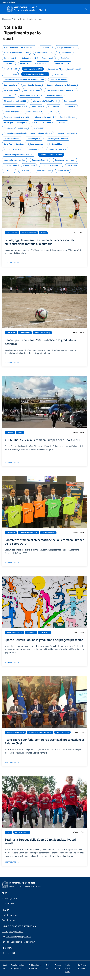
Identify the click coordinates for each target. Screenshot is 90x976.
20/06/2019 (78, 732)
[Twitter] (9, 953)
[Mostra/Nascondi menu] (4, 9)
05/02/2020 (78, 332)
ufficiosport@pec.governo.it (18, 936)
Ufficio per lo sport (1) (42, 332)
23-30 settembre (48, 532)
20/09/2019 (78, 532)
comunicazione (12, 232)
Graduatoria (11, 332)
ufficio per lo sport (21, 832)
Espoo (20, 432)
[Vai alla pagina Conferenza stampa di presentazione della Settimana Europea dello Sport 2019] (12, 562)
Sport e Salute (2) (62, 732)
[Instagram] (14, 953)
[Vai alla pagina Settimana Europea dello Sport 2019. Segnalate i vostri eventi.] (12, 862)
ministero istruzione (29, 232)
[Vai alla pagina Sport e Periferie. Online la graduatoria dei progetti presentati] (12, 662)
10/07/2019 (78, 632)
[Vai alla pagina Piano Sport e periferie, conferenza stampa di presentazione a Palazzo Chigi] (12, 762)
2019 (8, 832)
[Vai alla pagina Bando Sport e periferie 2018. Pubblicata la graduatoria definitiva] (12, 362)
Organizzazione (8, 920)
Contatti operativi (9, 915)
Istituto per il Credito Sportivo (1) (40, 732)
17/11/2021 (78, 232)
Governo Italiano (8, 2)
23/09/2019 (78, 432)
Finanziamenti (25, 332)
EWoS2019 (11, 532)
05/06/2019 (78, 832)
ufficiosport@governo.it (12, 931)
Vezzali (43, 232)
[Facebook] (4, 953)
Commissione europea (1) (28, 532)
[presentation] (86, 9)
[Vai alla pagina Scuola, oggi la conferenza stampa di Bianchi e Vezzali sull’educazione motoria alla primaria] (12, 262)
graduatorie (31, 632)
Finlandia (10, 432)
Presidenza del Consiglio (15, 732)
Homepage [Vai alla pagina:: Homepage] (6, 19)
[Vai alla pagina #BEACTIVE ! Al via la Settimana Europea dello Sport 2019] (12, 462)
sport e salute (44, 632)
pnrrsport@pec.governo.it (23, 941)
